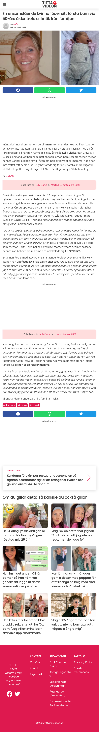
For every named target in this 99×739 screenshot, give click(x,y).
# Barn (22, 405)
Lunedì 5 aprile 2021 (65, 334)
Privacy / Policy (83, 662)
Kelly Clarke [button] (41, 184)
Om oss (35, 662)
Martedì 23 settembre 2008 (65, 184)
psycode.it (36, 674)
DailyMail (10, 175)
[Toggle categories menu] (5, 4)
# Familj (34, 405)
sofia (15, 24)
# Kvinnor (9, 405)
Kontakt (35, 668)
